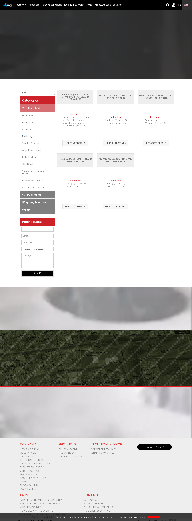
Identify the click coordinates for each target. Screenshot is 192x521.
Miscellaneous (103, 5)
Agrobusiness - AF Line (33, 187)
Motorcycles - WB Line (33, 180)
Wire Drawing (28, 164)
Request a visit (154, 447)
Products (35, 5)
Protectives (27, 122)
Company (21, 5)
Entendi (154, 517)
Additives (26, 129)
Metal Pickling (29, 157)
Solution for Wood (31, 143)
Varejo (26, 209)
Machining (108, 43)
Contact (118, 5)
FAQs (90, 5)
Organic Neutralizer (31, 150)
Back (24, 93)
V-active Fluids (92, 43)
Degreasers (27, 115)
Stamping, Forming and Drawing (33, 172)
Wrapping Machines (35, 202)
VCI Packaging (31, 194)
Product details (75, 143)
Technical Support (74, 5)
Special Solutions (52, 5)
